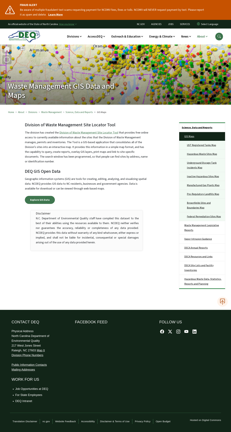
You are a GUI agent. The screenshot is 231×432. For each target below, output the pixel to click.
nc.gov (46, 421)
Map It (41, 350)
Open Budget (163, 421)
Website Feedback (65, 421)
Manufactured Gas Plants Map (203, 185)
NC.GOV (141, 24)
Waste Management (51, 112)
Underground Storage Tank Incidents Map (202, 165)
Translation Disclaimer (25, 421)
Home (11, 112)
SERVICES (185, 24)
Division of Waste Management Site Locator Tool (88, 133)
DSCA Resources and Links (198, 256)
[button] (219, 36)
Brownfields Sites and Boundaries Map (199, 205)
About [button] (201, 36)
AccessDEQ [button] (95, 36)
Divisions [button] (73, 36)
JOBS (171, 24)
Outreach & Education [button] (126, 36)
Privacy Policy (142, 421)
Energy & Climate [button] (160, 36)
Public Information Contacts (29, 364)
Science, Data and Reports (79, 112)
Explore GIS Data (40, 200)
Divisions (32, 112)
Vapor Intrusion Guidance (198, 239)
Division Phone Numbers (27, 355)
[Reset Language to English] (198, 24)
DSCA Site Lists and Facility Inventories (199, 268)
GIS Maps (189, 136)
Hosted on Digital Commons (205, 420)
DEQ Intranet (24, 401)
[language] (210, 24)
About (21, 112)
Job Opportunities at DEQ (32, 388)
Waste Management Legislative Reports (201, 228)
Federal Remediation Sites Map (204, 216)
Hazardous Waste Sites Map (202, 154)
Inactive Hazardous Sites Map (203, 176)
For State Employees (29, 395)
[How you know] (67, 24)
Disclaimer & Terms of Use (115, 421)
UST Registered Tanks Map (201, 145)
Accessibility (88, 421)
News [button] (184, 36)
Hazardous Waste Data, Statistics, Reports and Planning (203, 281)
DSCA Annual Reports (196, 248)
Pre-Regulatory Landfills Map (203, 194)
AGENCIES (156, 24)
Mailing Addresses (23, 369)
